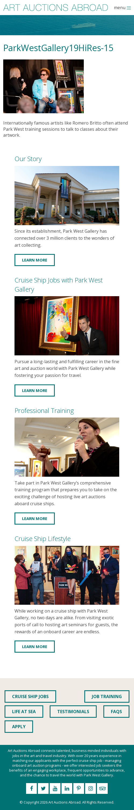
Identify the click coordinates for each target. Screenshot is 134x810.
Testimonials (73, 712)
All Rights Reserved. (98, 802)
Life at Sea (24, 712)
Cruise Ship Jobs (30, 696)
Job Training (107, 696)
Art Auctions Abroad (64, 802)
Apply (19, 727)
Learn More (34, 260)
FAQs (116, 712)
